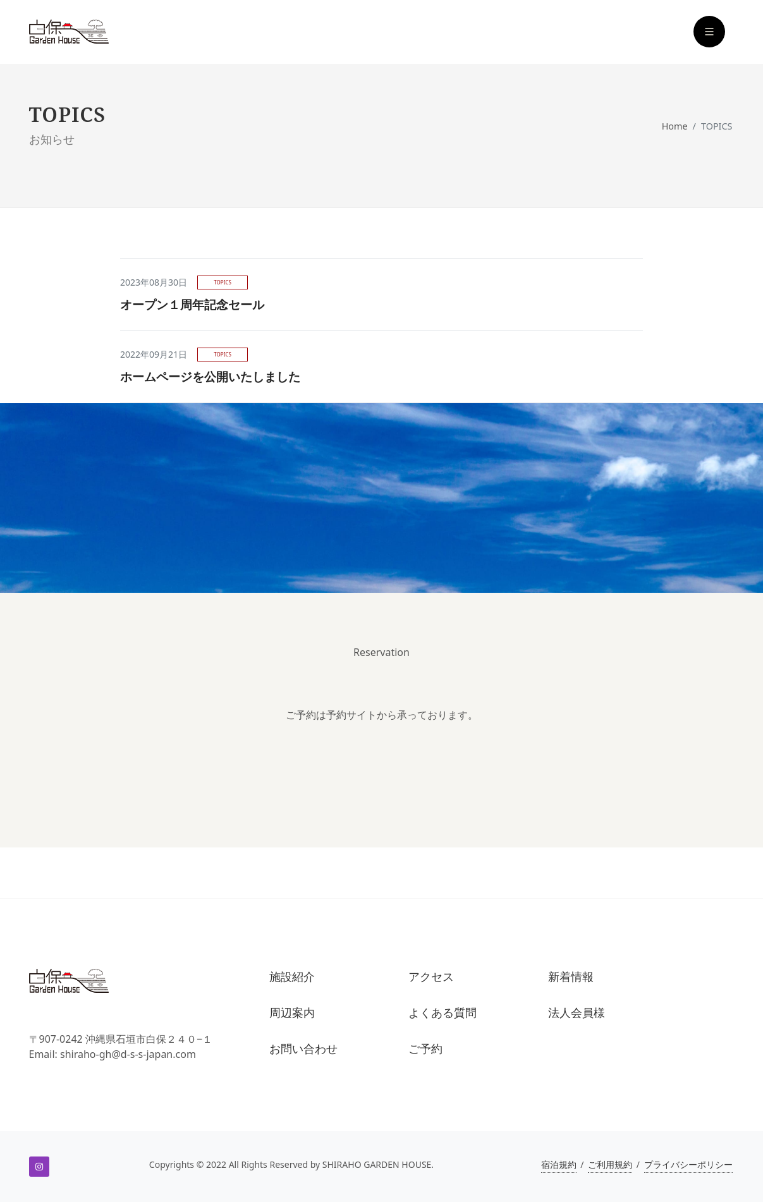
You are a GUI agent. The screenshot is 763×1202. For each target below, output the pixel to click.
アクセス (431, 976)
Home (675, 126)
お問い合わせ (303, 1048)
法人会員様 (576, 1012)
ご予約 (425, 1048)
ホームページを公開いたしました (210, 376)
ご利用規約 (610, 1164)
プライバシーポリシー (688, 1164)
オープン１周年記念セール (192, 304)
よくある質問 (442, 1012)
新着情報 (571, 976)
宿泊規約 (559, 1164)
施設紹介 (292, 976)
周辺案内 (292, 1012)
